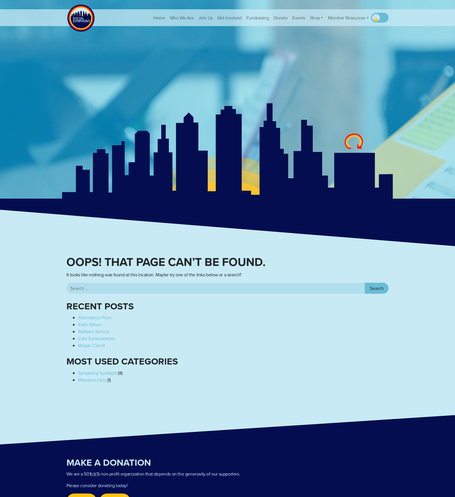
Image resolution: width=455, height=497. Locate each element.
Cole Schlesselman (96, 338)
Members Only (92, 380)
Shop (315, 17)
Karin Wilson (90, 324)
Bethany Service (93, 331)
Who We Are (182, 17)
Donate (281, 17)
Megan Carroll (91, 345)
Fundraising (257, 17)
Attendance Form (95, 317)
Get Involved (229, 17)
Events (298, 17)
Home (159, 17)
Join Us (205, 17)
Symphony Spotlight (97, 373)
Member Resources (346, 17)
